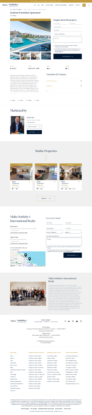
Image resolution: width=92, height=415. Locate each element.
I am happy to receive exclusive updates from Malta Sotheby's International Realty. (66, 46)
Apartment (15, 183)
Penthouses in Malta (52, 363)
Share (12, 100)
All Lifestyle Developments (72, 356)
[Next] (30, 174)
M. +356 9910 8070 (14, 250)
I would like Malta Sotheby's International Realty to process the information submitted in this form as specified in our (68, 50)
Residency (71, 5)
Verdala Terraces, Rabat (71, 374)
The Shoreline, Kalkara (71, 379)
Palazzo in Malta (51, 358)
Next (49, 36)
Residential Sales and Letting (46, 408)
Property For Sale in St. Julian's (36, 376)
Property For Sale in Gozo (35, 381)
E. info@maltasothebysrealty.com (18, 248)
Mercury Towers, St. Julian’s (72, 369)
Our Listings (34, 408)
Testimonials (13, 363)
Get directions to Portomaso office (19, 232)
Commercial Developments (16, 383)
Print (20, 100)
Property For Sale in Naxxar (35, 363)
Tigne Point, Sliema (70, 358)
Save (37, 100)
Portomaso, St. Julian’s (71, 365)
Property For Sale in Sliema (35, 356)
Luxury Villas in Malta (52, 356)
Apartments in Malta (52, 367)
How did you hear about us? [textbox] (52, 236)
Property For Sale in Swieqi (35, 360)
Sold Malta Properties (15, 388)
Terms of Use (67, 408)
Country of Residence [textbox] (51, 232)
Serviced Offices (14, 386)
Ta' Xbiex (29, 9)
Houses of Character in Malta (54, 374)
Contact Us (12, 390)
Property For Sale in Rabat (35, 369)
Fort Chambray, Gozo (71, 381)
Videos (11, 367)
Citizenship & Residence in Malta (17, 369)
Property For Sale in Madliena (35, 372)
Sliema (14, 182)
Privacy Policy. (59, 51)
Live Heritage (13, 374)
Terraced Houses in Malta (53, 372)
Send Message (67, 56)
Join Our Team (13, 365)
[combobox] (56, 30)
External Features (64, 80)
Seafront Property (51, 376)
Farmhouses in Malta (52, 369)
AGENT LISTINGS (34, 126)
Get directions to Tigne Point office (19, 243)
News (11, 372)
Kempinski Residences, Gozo (72, 383)
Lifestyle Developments (15, 381)
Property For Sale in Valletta (35, 358)
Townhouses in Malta (52, 360)
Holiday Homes (13, 379)
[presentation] (54, 255)
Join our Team (54, 321)
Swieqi (38, 182)
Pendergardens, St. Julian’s (72, 372)
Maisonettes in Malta (52, 365)
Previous (12, 36)
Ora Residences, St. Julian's (72, 363)
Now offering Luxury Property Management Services (46, 1)
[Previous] (12, 174)
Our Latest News (38, 321)
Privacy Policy (58, 408)
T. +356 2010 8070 (14, 241)
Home (11, 356)
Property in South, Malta (34, 386)
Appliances (64, 85)
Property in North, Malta (34, 388)
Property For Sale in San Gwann (36, 367)
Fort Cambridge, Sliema (71, 360)
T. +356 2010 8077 (31, 122)
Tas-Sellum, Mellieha (70, 376)
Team (11, 360)
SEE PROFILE (34, 132)
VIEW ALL (46, 198)
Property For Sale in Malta (53, 381)
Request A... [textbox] (68, 232)
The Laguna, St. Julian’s (71, 367)
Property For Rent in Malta (53, 379)
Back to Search (16, 9)
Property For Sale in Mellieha (35, 379)
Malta (25, 9)
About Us (12, 358)
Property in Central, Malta (35, 383)
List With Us (46, 321)
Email (29, 100)
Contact (78, 5)
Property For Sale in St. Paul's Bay (36, 374)
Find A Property (25, 408)
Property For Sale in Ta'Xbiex (35, 365)
